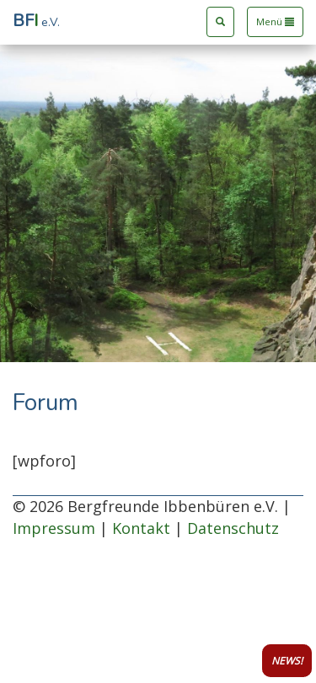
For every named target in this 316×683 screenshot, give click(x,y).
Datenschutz (233, 528)
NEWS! (287, 661)
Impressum (54, 528)
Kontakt (141, 528)
